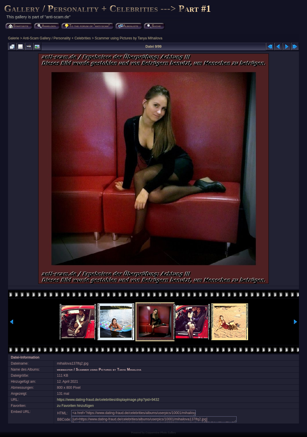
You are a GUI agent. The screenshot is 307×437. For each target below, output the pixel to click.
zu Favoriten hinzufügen (75, 406)
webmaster (65, 369)
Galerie (13, 38)
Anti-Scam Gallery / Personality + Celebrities (57, 38)
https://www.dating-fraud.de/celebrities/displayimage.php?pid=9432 (108, 400)
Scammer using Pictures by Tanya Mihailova (128, 38)
